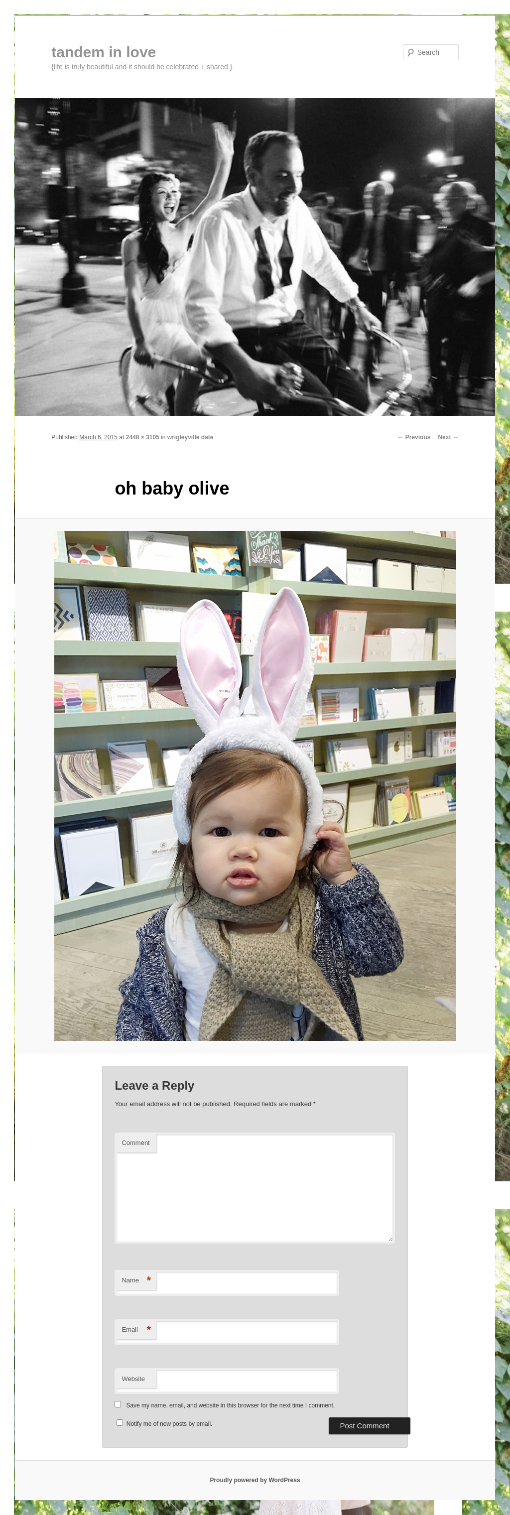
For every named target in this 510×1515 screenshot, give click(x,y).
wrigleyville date (190, 437)
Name (136, 1280)
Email (136, 1330)
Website (133, 1379)
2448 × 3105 (142, 437)
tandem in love (103, 52)
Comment (135, 1142)
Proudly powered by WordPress (255, 1480)
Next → (448, 437)
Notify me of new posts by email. (170, 1423)
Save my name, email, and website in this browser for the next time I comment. (230, 1405)
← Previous (413, 437)
